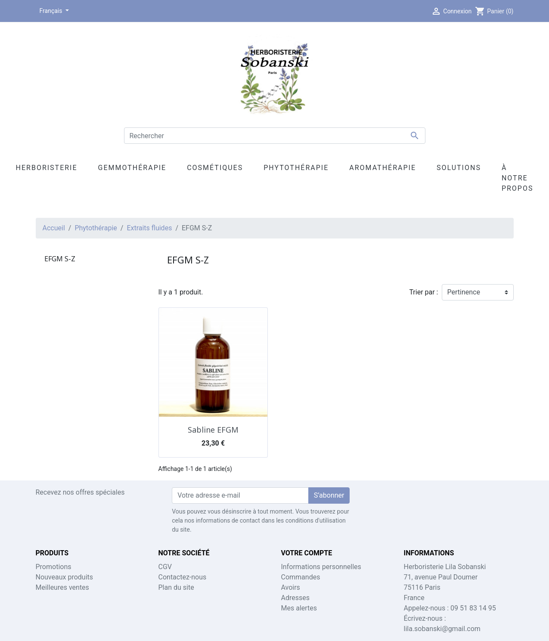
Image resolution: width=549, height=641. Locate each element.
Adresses (295, 598)
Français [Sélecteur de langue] (52, 10)
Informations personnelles (321, 567)
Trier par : (423, 292)
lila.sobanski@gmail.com (442, 629)
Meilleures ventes (62, 587)
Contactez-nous (182, 577)
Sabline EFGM (213, 429)
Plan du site (176, 587)
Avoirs (290, 587)
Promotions (53, 567)
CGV (165, 567)
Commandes (300, 577)
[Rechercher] (274, 135)
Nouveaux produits (64, 577)
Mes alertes (299, 608)
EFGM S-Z (59, 258)
